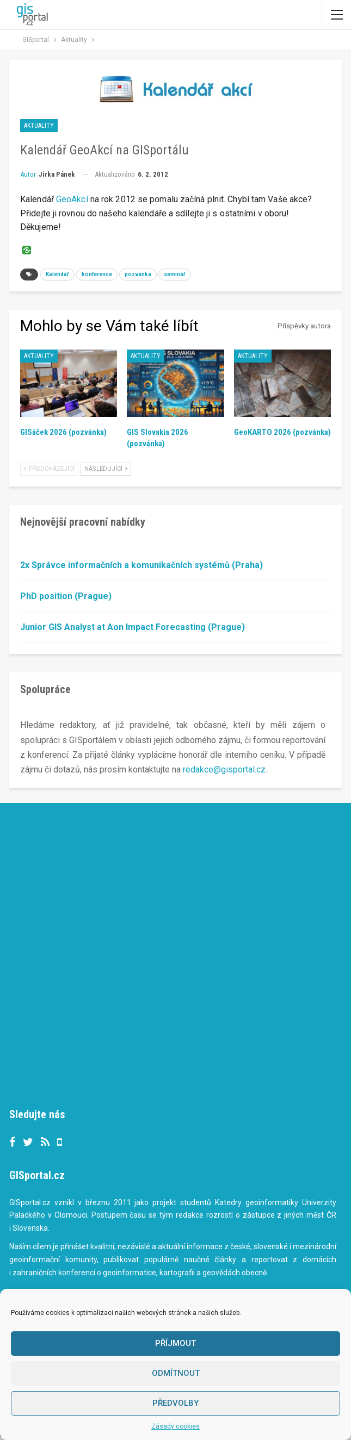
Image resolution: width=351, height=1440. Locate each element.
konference (97, 274)
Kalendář (57, 274)
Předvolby (175, 1403)
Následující (105, 468)
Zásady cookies (175, 1426)
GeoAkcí (72, 199)
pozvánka (138, 274)
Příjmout (175, 1343)
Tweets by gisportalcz (52, 1086)
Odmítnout (176, 1373)
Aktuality (39, 125)
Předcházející (49, 468)
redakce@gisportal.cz (224, 769)
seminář (175, 274)
